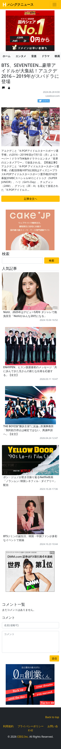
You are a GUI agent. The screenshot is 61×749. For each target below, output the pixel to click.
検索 (51, 260)
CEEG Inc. (23, 736)
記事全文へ (30, 199)
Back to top (52, 717)
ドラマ (45, 56)
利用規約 (8, 726)
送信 (54, 658)
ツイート (44, 100)
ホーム (6, 56)
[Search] (22, 260)
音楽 (33, 56)
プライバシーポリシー (31, 726)
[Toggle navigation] (54, 4)
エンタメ (21, 56)
